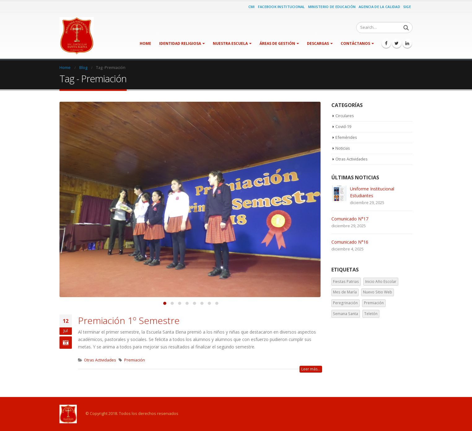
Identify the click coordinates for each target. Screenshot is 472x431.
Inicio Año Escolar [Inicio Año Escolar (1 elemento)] (380, 281)
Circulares (344, 116)
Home (145, 43)
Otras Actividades (100, 360)
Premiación (134, 360)
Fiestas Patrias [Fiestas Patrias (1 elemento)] (346, 281)
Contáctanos (355, 43)
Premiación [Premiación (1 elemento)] (374, 303)
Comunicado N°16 (349, 242)
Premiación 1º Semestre (129, 320)
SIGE (407, 6)
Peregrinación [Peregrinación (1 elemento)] (345, 303)
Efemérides (346, 138)
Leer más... (310, 369)
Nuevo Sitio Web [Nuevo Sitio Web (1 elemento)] (377, 292)
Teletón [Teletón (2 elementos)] (371, 314)
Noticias (342, 148)
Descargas (318, 43)
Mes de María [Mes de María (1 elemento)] (345, 292)
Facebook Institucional (281, 6)
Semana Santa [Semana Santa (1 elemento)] (345, 314)
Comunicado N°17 (349, 219)
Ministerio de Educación (332, 6)
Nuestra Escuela (230, 43)
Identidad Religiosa (180, 43)
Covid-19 (343, 127)
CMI (251, 6)
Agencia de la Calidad (379, 6)
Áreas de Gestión (277, 43)
